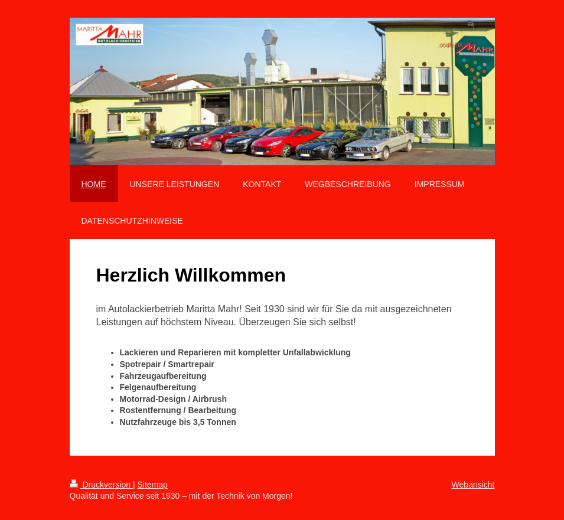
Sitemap (153, 484)
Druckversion (101, 484)
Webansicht (473, 484)
